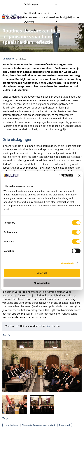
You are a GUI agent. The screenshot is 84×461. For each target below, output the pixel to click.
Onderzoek (8, 58)
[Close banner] (79, 176)
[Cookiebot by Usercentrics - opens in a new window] (59, 176)
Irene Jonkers (11, 425)
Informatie (30, 30)
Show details (68, 263)
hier (48, 326)
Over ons (29, 21)
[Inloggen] (66, 17)
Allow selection (42, 282)
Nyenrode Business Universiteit (38, 425)
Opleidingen (31, 4)
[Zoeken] (61, 17)
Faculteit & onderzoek (36, 13)
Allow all (42, 273)
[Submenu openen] (54, 4)
